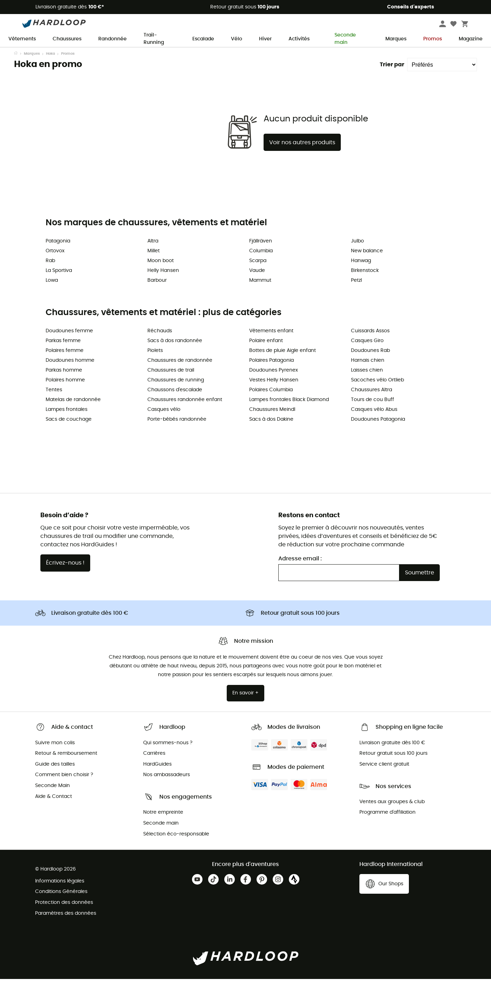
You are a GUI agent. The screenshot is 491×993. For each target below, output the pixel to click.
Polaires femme (65, 364)
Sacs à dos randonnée (174, 354)
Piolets (155, 364)
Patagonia (58, 255)
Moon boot (160, 274)
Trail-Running (154, 39)
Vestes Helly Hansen (273, 394)
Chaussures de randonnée (179, 374)
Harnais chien (367, 374)
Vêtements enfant (271, 344)
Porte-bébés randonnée (176, 433)
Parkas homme (64, 384)
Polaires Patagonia (271, 374)
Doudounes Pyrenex (273, 384)
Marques (395, 38)
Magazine (471, 38)
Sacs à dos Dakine (271, 433)
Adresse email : (300, 572)
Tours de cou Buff (372, 413)
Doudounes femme (69, 344)
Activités (299, 38)
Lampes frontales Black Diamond (289, 413)
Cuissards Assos (370, 344)
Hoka (50, 67)
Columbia (261, 264)
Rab (50, 274)
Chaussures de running (175, 394)
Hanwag (361, 274)
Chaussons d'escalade (174, 403)
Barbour (157, 294)
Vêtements (22, 38)
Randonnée (112, 38)
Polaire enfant (266, 354)
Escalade (203, 38)
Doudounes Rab (370, 364)
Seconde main (341, 39)
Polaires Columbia (271, 403)
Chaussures (67, 38)
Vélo (236, 38)
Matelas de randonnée (73, 413)
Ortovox (55, 264)
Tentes (54, 403)
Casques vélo (163, 423)
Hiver (265, 38)
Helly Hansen (163, 284)
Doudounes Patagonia (378, 433)
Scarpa (257, 274)
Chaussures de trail (170, 384)
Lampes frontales (66, 423)
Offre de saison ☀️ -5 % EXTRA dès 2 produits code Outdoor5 (245, 53)
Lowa (52, 294)
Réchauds (159, 344)
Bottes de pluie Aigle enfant (282, 364)
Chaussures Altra (371, 403)
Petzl (356, 294)
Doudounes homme (70, 374)
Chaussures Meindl (272, 423)
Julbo (357, 255)
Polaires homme (65, 394)
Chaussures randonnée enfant (184, 413)
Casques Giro (367, 354)
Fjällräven (260, 255)
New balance (367, 264)
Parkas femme (63, 354)
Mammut (260, 294)
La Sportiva (59, 284)
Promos (432, 38)
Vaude (257, 284)
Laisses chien (367, 384)
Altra (152, 255)
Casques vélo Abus (374, 423)
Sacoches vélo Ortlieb (377, 394)
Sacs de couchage (69, 433)
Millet (153, 264)
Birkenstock (365, 284)
